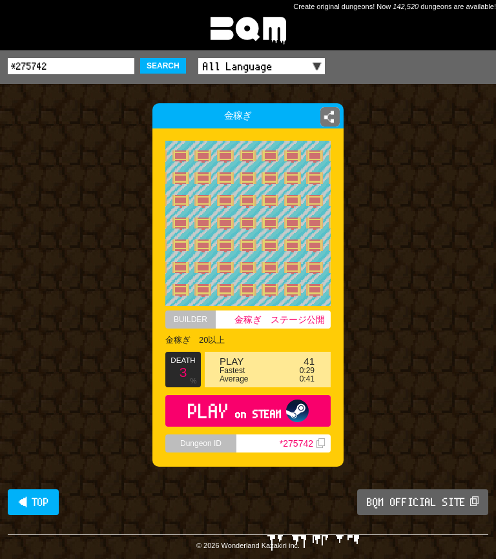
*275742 (302, 443)
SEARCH (163, 65)
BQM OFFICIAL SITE (423, 502)
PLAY (248, 411)
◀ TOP (33, 502)
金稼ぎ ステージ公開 (279, 319)
